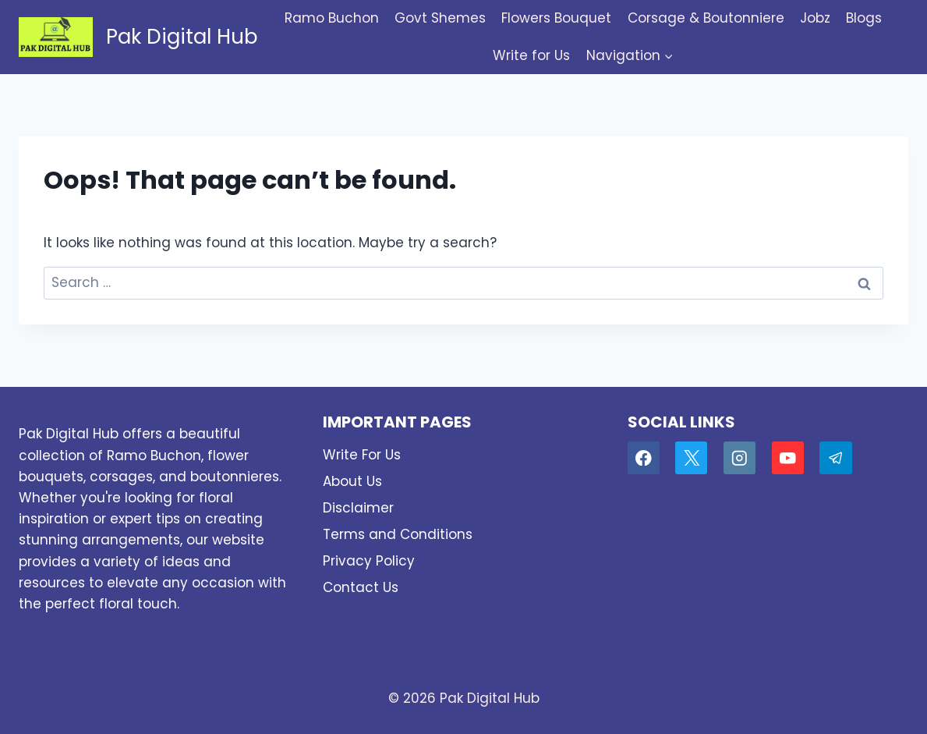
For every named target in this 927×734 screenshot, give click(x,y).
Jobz (815, 18)
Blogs (864, 18)
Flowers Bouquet (556, 18)
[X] (691, 457)
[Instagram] (739, 457)
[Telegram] (835, 457)
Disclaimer (358, 507)
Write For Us (362, 454)
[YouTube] (788, 457)
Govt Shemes (440, 18)
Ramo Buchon (332, 18)
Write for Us (531, 55)
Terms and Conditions (397, 534)
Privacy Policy (369, 560)
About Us (352, 481)
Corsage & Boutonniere (706, 18)
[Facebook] (644, 457)
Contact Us (360, 587)
